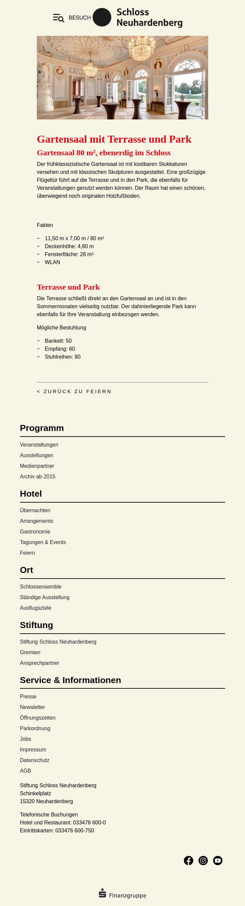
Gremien (30, 652)
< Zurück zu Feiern (74, 391)
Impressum (33, 749)
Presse (28, 696)
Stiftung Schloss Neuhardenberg (58, 642)
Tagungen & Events (43, 542)
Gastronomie (35, 531)
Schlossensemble (40, 587)
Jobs (25, 739)
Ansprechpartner (39, 663)
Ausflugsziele (35, 608)
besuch (80, 18)
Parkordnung (35, 728)
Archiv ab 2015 (37, 476)
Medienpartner (37, 466)
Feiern (27, 553)
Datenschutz (34, 760)
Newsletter (32, 707)
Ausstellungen (36, 455)
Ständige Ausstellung (44, 597)
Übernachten (35, 510)
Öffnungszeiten (37, 718)
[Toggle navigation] (59, 18)
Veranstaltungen (39, 445)
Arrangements (36, 521)
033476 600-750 (74, 830)
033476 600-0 (89, 822)
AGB (25, 771)
